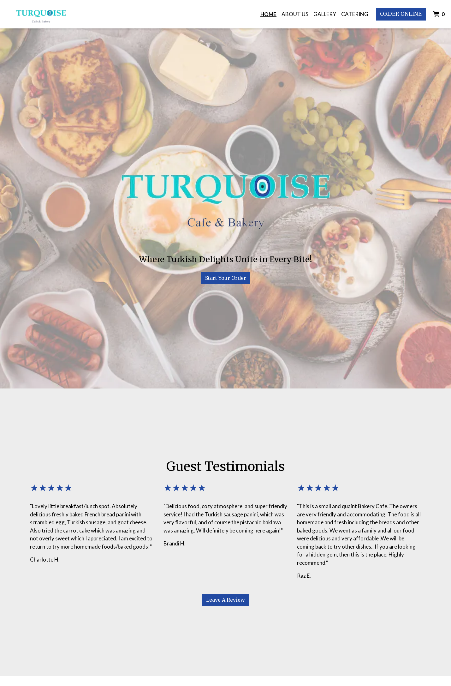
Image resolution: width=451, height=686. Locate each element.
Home (268, 14)
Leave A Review (225, 600)
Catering (354, 14)
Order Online (401, 13)
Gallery (324, 14)
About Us (295, 14)
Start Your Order (225, 278)
